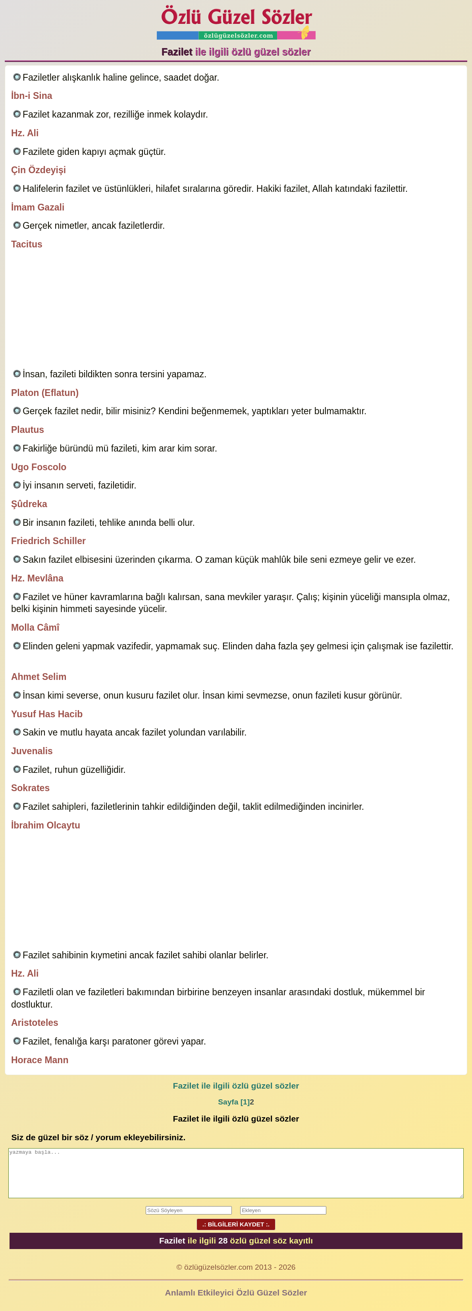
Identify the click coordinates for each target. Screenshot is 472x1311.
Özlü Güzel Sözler (236, 20)
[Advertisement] (236, 310)
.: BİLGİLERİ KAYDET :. (236, 1224)
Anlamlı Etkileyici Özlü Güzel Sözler (236, 1292)
